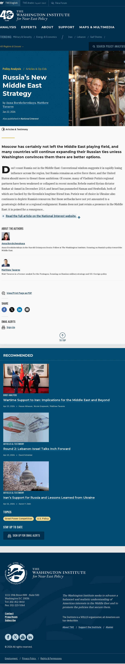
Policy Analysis (12, 69)
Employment (11, 658)
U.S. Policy (43, 518)
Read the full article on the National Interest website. (41, 216)
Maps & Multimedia (96, 27)
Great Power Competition (18, 518)
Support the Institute (90, 627)
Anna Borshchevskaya (21, 102)
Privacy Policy (29, 658)
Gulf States (96, 37)
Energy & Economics (46, 37)
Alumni (109, 627)
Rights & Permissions (51, 658)
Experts (28, 27)
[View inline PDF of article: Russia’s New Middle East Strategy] (62, 293)
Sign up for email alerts (24, 536)
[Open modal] (109, 46)
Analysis (8, 27)
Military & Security (22, 37)
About (48, 27)
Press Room (11, 617)
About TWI (68, 627)
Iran (70, 37)
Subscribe (10, 620)
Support (66, 27)
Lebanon (81, 37)
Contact (9, 613)
